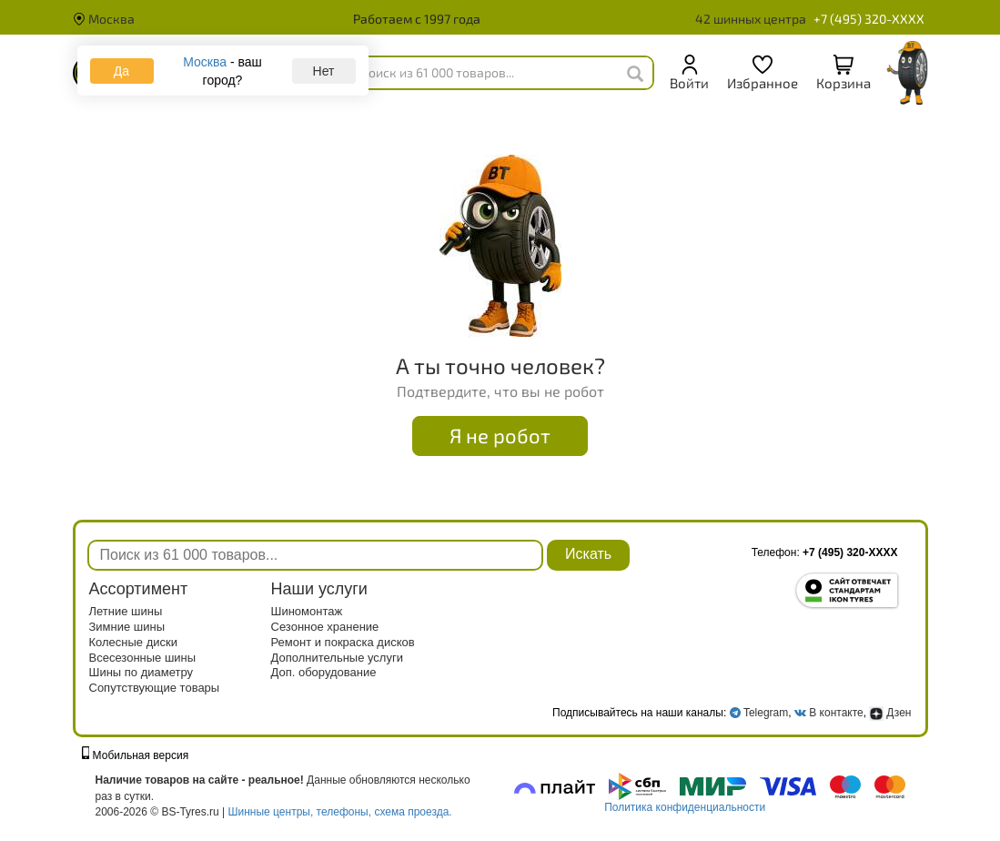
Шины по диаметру (141, 672)
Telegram (765, 712)
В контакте (836, 712)
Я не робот (500, 435)
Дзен (890, 712)
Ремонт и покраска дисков (343, 642)
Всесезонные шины (143, 657)
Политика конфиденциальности (684, 807)
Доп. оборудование (324, 672)
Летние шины (126, 611)
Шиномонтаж (307, 611)
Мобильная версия (135, 755)
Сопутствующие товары (154, 687)
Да (121, 71)
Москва (104, 18)
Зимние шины (127, 626)
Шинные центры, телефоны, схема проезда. (340, 812)
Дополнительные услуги (337, 657)
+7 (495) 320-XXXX (868, 18)
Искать (588, 554)
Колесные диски (133, 642)
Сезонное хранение (325, 626)
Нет (324, 71)
